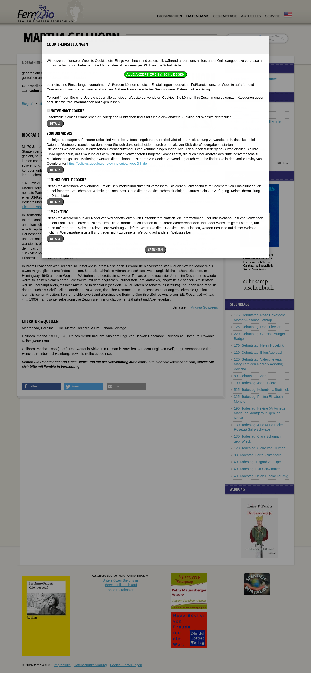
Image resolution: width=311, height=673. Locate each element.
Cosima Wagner (246, 142)
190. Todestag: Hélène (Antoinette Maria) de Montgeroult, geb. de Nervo (259, 413)
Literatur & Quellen (52, 104)
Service (272, 16)
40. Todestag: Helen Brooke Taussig (261, 476)
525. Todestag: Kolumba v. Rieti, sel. (261, 390)
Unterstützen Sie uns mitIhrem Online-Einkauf (121, 585)
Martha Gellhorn (57, 63)
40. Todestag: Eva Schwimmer (257, 469)
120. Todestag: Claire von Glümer (259, 448)
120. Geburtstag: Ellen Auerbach (258, 352)
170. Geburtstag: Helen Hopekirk (259, 345)
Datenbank (197, 16)
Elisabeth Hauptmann (250, 129)
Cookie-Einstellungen (126, 665)
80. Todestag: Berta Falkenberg (257, 455)
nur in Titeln (267, 40)
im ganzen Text (269, 36)
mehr (281, 162)
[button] (203, 144)
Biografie (28, 104)
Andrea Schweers (204, 307)
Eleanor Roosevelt (36, 207)
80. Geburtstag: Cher (250, 376)
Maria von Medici (247, 115)
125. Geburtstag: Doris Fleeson (257, 327)
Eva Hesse (242, 108)
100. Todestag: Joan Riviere (255, 383)
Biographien (169, 16)
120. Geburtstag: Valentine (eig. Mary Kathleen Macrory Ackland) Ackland (258, 364)
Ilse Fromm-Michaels (250, 149)
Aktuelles (251, 16)
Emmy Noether (245, 156)
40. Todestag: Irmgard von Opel (258, 462)
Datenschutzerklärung (90, 665)
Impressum (62, 665)
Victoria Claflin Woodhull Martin (257, 122)
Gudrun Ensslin (245, 136)
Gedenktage (225, 16)
